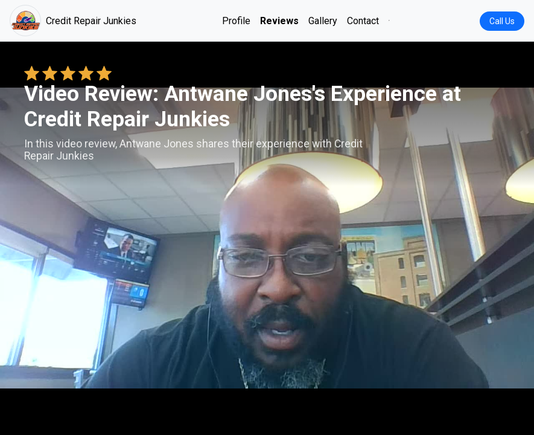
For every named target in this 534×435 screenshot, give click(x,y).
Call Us (502, 21)
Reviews (279, 21)
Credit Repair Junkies (73, 20)
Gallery (322, 21)
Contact (363, 21)
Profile (236, 21)
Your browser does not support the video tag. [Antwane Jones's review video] (267, 238)
